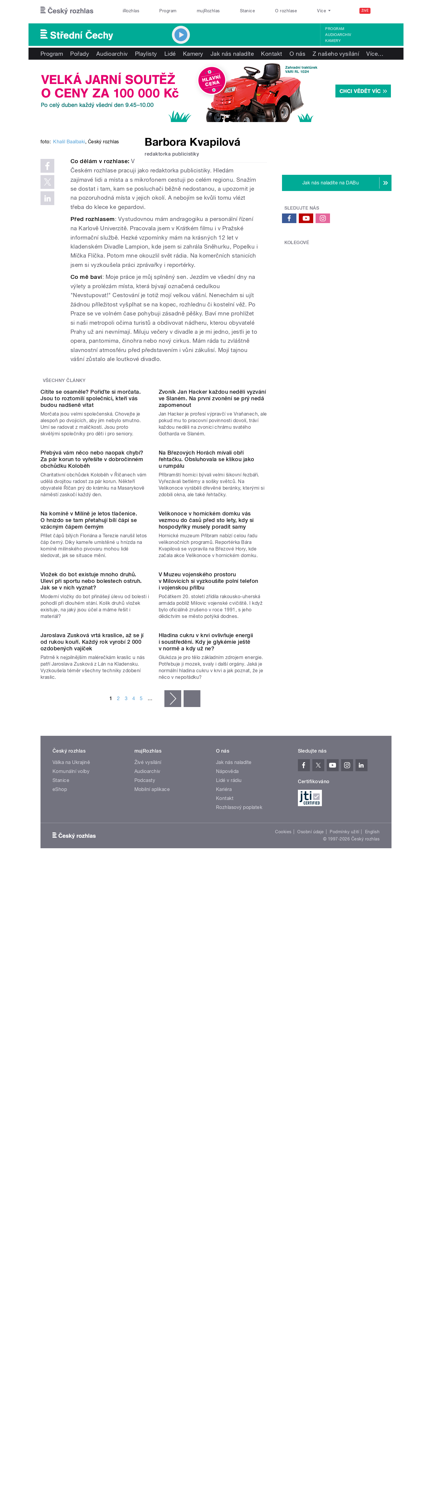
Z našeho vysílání (336, 53)
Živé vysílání (147, 1149)
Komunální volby (70, 1158)
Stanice (247, 10)
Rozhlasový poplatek (239, 1194)
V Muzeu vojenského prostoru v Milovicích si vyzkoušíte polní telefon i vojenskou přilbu (208, 906)
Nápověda (227, 1158)
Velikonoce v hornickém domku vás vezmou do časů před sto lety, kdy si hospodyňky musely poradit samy (206, 784)
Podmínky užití (344, 1218)
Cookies (283, 1218)
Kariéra (224, 1176)
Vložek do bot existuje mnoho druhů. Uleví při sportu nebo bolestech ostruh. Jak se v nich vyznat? (91, 906)
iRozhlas (131, 10)
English (372, 1218)
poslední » (192, 1085)
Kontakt (271, 53)
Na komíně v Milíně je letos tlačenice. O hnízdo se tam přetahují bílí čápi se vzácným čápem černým (88, 784)
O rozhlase (286, 10)
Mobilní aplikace (152, 1176)
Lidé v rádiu (229, 1167)
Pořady (79, 53)
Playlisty (146, 53)
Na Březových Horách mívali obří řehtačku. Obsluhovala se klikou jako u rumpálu (206, 663)
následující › (172, 1085)
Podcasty (144, 1167)
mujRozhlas (208, 10)
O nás (297, 53)
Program (167, 10)
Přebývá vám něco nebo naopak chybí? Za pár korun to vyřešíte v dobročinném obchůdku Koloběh (91, 663)
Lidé (170, 53)
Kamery (333, 41)
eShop (59, 1176)
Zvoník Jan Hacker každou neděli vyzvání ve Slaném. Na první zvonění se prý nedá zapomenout (212, 541)
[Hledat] (383, 11)
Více (374, 53)
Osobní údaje (310, 1218)
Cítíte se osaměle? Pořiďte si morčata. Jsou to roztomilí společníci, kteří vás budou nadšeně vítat (90, 541)
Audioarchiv (338, 35)
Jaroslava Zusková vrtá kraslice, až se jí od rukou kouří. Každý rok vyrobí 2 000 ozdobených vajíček (92, 1028)
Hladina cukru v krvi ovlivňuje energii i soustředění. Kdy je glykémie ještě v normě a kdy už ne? (206, 1028)
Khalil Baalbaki (69, 232)
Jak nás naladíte (232, 53)
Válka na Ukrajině (71, 1149)
